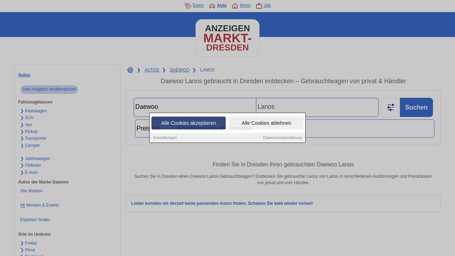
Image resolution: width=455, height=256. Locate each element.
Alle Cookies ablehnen (266, 123)
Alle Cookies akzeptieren (188, 123)
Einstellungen (165, 138)
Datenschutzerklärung (282, 138)
